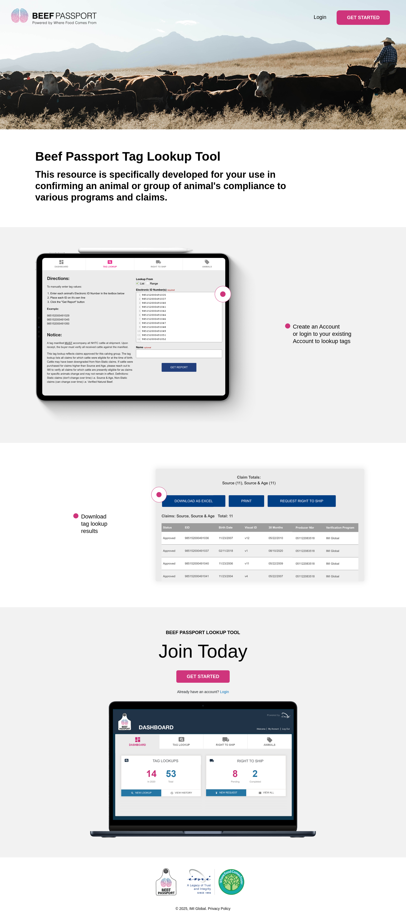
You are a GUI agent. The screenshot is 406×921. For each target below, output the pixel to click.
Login (320, 17)
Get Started (363, 17)
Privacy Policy (219, 909)
